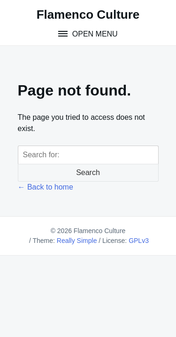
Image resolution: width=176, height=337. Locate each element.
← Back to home (45, 187)
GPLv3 (139, 240)
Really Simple (77, 240)
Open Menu (93, 34)
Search (88, 172)
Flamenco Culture (88, 14)
